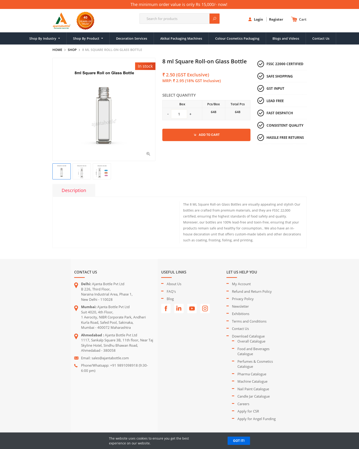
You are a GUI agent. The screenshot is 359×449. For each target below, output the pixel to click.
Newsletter (240, 306)
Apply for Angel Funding (256, 418)
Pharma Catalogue (251, 374)
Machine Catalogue (252, 381)
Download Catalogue (248, 336)
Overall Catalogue (251, 341)
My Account (241, 284)
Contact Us (320, 38)
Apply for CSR (248, 411)
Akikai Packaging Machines (181, 38)
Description (74, 190)
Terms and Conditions (249, 321)
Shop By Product (86, 38)
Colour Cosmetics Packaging (237, 38)
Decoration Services (131, 38)
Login (259, 19)
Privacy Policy (243, 298)
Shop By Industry (43, 38)
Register (276, 19)
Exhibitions (240, 313)
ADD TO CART (206, 135)
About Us (174, 284)
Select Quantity (179, 95)
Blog (170, 298)
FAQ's (171, 291)
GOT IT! (239, 441)
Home (57, 49)
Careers (243, 404)
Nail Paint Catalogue (253, 389)
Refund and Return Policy (252, 291)
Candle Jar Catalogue (253, 396)
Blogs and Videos (285, 38)
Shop (72, 49)
